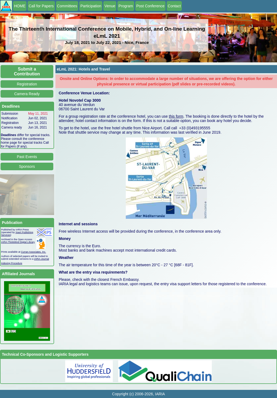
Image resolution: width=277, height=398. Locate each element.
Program (125, 6)
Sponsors (27, 166)
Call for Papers (41, 6)
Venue (109, 6)
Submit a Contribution (27, 71)
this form (176, 116)
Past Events (27, 157)
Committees (67, 6)
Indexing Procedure (11, 263)
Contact (174, 6)
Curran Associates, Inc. (33, 252)
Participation (90, 6)
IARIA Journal (41, 259)
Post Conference (150, 6)
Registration (27, 84)
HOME (19, 6)
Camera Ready (26, 94)
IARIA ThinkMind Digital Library (18, 242)
